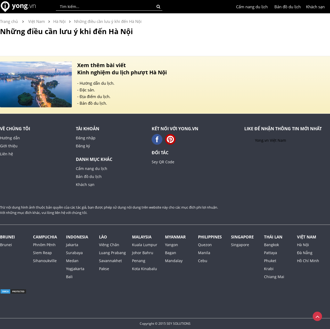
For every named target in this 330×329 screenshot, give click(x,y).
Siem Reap (42, 252)
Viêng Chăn (109, 244)
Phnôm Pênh (44, 244)
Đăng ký (83, 145)
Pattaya (270, 252)
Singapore (242, 236)
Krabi (269, 268)
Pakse (104, 268)
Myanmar (175, 236)
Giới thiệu (9, 145)
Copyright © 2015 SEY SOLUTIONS (165, 323)
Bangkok (271, 244)
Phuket (270, 260)
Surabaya (74, 252)
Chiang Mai (274, 276)
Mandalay (174, 260)
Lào (103, 236)
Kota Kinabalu (144, 268)
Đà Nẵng (304, 252)
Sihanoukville (45, 260)
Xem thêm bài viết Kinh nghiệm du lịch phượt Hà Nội (122, 69)
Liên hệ (6, 153)
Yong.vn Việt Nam (270, 140)
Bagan (170, 252)
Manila (204, 252)
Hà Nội (303, 244)
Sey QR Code (163, 161)
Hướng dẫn (10, 137)
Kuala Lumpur (144, 244)
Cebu (202, 260)
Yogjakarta (75, 268)
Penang (138, 260)
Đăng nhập (86, 137)
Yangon (171, 244)
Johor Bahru (142, 252)
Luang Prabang (112, 252)
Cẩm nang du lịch (252, 6)
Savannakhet (110, 260)
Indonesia (77, 236)
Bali (69, 276)
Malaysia (141, 236)
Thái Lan (273, 236)
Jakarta (72, 244)
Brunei (7, 236)
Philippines (210, 236)
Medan (72, 260)
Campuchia (45, 236)
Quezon (205, 244)
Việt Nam (306, 236)
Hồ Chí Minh (308, 260)
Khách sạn (315, 6)
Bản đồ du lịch (287, 6)
